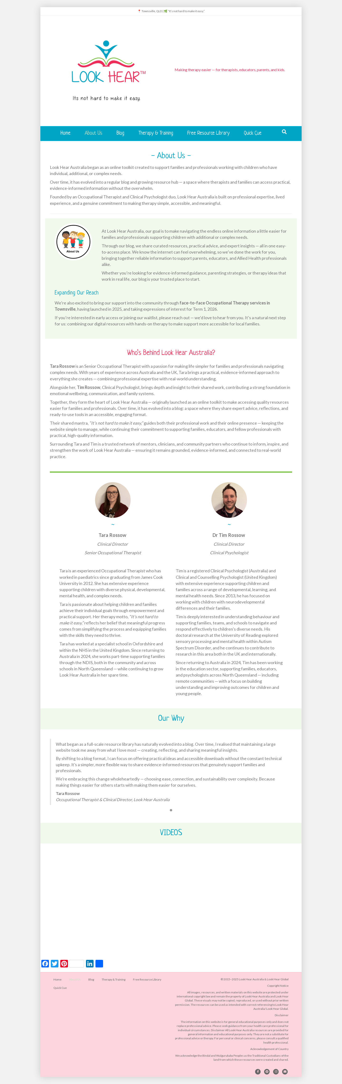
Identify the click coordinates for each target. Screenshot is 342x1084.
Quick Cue (252, 133)
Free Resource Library (208, 133)
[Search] (284, 132)
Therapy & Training (155, 133)
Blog (120, 133)
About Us (93, 133)
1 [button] (171, 810)
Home (66, 133)
